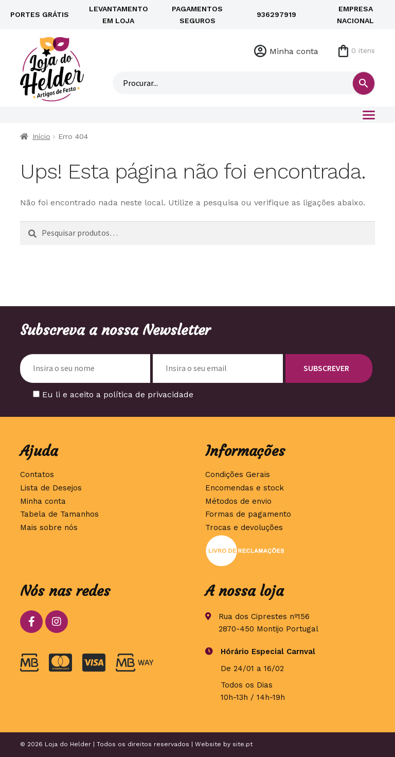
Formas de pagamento (248, 514)
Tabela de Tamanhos (59, 514)
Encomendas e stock (244, 487)
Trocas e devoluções (244, 527)
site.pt (242, 744)
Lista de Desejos (51, 487)
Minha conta (294, 51)
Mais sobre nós (49, 527)
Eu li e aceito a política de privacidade (117, 394)
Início (41, 136)
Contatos (37, 474)
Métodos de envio (238, 501)
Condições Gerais (237, 474)
